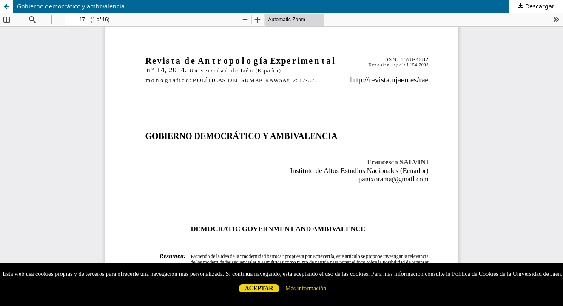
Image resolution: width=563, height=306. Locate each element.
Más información (305, 288)
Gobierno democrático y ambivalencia (71, 6)
